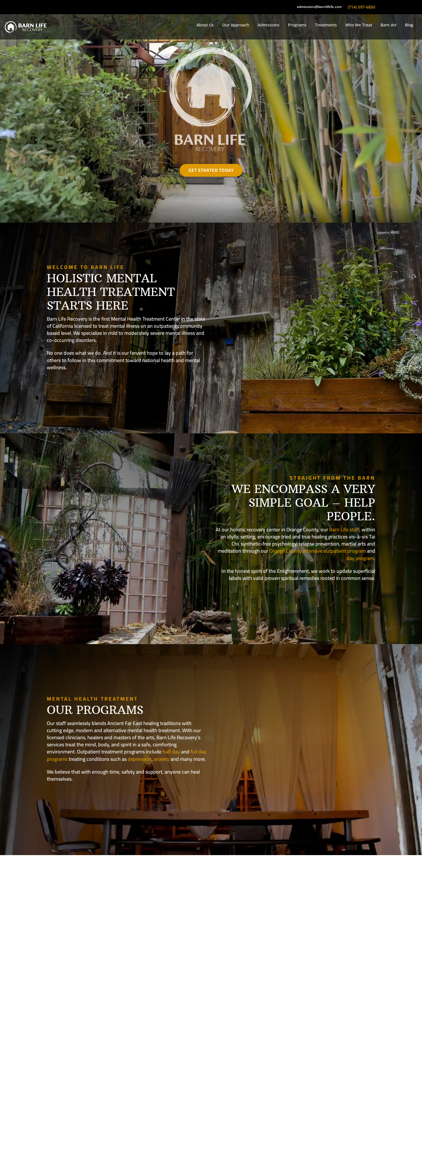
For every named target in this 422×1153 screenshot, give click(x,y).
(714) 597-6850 (361, 7)
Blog (409, 25)
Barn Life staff (344, 529)
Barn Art (388, 25)
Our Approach (235, 25)
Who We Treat (358, 25)
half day (171, 751)
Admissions (269, 25)
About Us (205, 25)
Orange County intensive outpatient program (317, 550)
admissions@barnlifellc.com (319, 7)
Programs (297, 25)
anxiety (161, 759)
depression (140, 759)
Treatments (326, 25)
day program (360, 558)
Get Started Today (211, 170)
